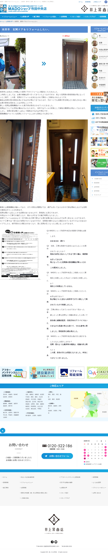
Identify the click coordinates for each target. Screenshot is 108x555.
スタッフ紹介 (75, 16)
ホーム (2, 21)
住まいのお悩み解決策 (27, 477)
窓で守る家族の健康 (66, 482)
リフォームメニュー (10, 16)
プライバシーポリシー (99, 487)
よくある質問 (97, 482)
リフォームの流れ (50, 16)
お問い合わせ (97, 493)
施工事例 (37, 16)
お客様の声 (9, 21)
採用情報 (103, 16)
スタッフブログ (90, 16)
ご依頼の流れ (25, 498)
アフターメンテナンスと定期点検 (70, 477)
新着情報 (88, 2)
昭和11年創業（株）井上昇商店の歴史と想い (34, 493)
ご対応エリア (97, 2)
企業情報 (64, 16)
